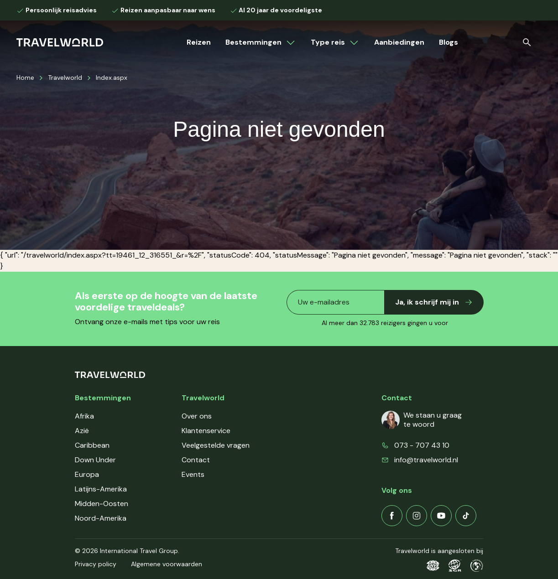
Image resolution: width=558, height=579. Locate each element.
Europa (87, 474)
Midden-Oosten (101, 503)
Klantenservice (206, 430)
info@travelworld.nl (426, 460)
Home (25, 77)
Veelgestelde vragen (216, 445)
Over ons (197, 416)
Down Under (95, 460)
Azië (82, 430)
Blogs (448, 42)
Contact (196, 460)
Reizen (199, 42)
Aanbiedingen (399, 42)
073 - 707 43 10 (421, 445)
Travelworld (65, 77)
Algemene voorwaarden (166, 564)
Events (193, 474)
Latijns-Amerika (101, 489)
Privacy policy (95, 564)
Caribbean (92, 445)
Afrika (84, 416)
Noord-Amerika (100, 518)
